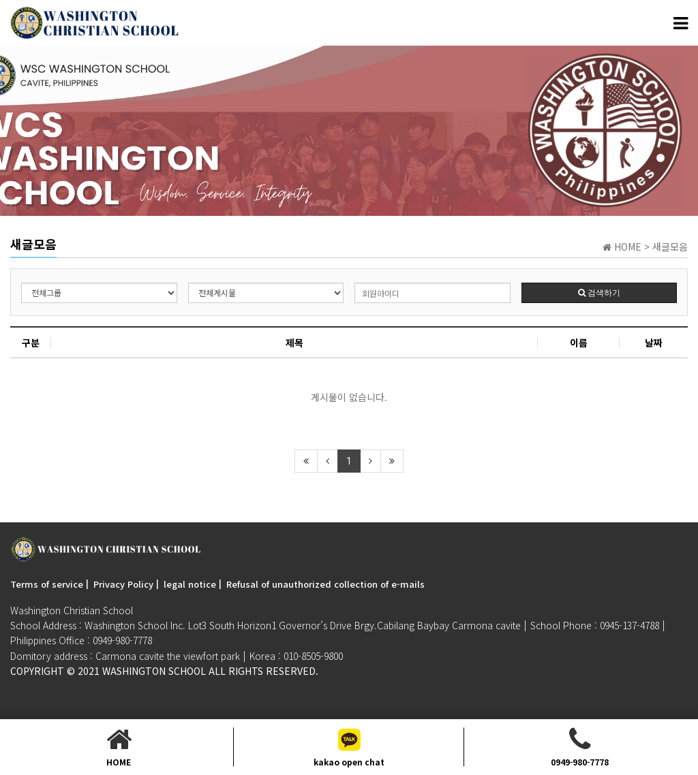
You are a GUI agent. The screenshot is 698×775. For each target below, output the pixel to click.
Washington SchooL (154, 671)
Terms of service (46, 584)
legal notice (190, 584)
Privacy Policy (123, 584)
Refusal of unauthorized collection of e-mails (325, 584)
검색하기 (599, 293)
